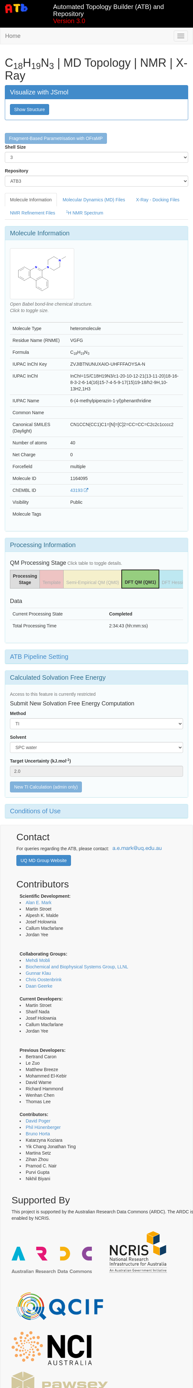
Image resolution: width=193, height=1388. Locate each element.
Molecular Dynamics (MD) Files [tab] (94, 199)
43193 (79, 490)
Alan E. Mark (38, 902)
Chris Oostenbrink (44, 979)
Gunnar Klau (38, 973)
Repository (16, 170)
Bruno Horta (38, 1133)
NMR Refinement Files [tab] (32, 212)
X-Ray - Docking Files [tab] (157, 199)
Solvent (18, 737)
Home (13, 36)
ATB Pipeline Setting (39, 656)
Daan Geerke (39, 986)
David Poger (38, 1120)
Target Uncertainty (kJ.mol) (40, 761)
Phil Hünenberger (43, 1127)
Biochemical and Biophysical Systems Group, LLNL (77, 966)
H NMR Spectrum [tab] (84, 212)
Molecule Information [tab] (31, 199)
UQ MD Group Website (44, 860)
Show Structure (29, 109)
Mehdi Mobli (38, 960)
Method (18, 713)
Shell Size (15, 147)
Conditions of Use (35, 811)
